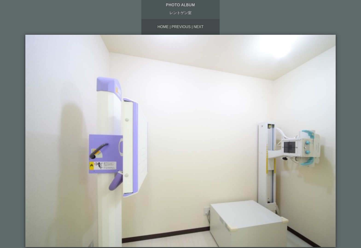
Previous (181, 27)
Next (199, 27)
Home (163, 27)
